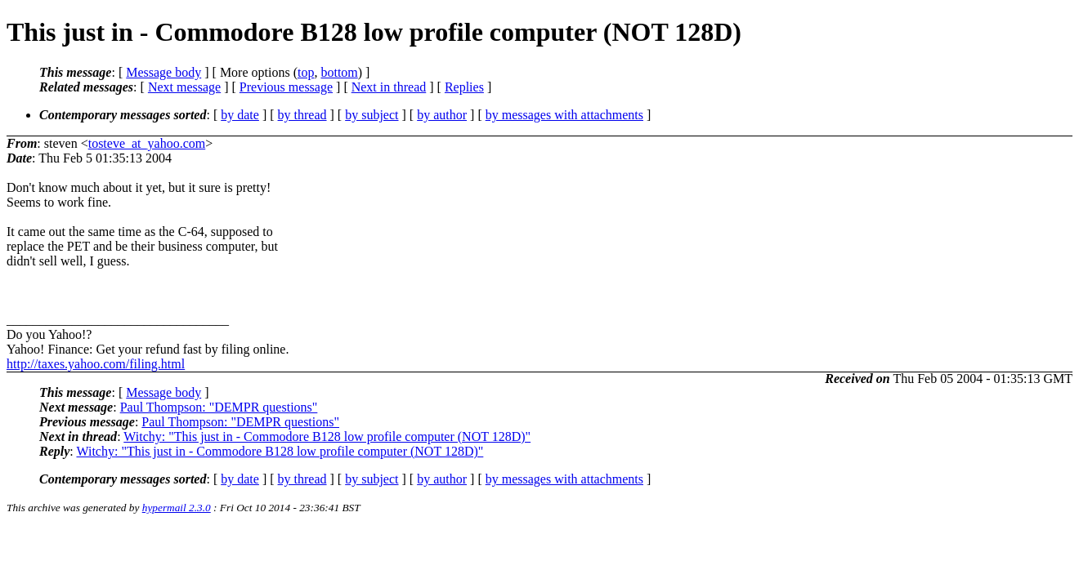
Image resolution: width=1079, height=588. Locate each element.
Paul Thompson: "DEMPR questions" (219, 407)
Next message (184, 87)
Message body (163, 72)
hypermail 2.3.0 (176, 507)
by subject (371, 115)
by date (240, 115)
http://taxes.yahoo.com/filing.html (96, 364)
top (306, 72)
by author (442, 115)
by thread (302, 115)
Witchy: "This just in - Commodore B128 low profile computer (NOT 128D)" (327, 436)
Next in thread (389, 87)
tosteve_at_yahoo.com (147, 143)
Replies (464, 87)
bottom (338, 72)
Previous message (286, 87)
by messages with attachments (564, 115)
